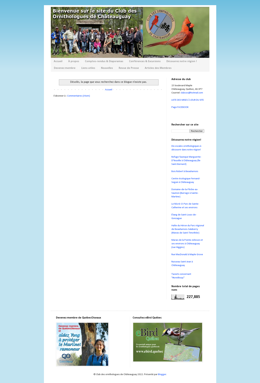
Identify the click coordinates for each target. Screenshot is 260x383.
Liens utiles (88, 68)
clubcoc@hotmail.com (192, 93)
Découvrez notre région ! (181, 61)
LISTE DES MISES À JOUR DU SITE (187, 100)
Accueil (58, 61)
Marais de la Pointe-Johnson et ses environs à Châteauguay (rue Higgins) (187, 244)
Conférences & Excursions (145, 61)
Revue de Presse (129, 68)
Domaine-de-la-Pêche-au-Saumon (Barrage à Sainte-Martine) (184, 193)
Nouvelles (107, 68)
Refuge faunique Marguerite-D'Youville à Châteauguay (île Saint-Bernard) (186, 161)
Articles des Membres (158, 68)
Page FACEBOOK (179, 107)
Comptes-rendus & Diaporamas (104, 61)
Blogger (162, 374)
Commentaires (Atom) (78, 96)
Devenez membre (64, 68)
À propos (73, 61)
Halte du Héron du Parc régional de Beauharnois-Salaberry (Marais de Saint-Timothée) (187, 229)
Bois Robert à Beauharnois (184, 171)
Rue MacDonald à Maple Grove (187, 254)
